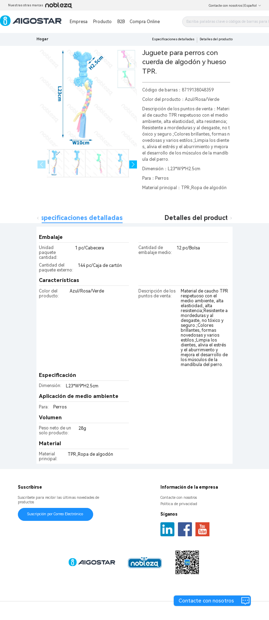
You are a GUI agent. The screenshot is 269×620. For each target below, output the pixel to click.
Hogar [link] (42, 39)
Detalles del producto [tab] (198, 217)
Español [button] (252, 5)
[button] (133, 164)
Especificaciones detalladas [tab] (80, 217)
